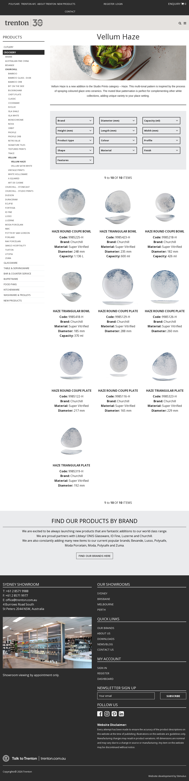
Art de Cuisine (15, 182)
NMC (7, 228)
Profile (12, 132)
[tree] (118, 141)
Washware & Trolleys (17, 295)
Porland (10, 237)
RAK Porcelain (13, 241)
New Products (66, 4)
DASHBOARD (105, 679)
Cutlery (8, 47)
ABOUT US (103, 633)
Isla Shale (13, 111)
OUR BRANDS (105, 628)
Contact (70, 11)
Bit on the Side (16, 86)
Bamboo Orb (15, 81)
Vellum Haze (18, 161)
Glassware (11, 262)
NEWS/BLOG (105, 644)
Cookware (14, 103)
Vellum (12, 157)
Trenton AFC (28, 4)
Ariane (8, 56)
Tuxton (9, 249)
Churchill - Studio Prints (19, 191)
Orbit (11, 128)
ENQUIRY (177, 4)
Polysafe (14, 4)
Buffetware (11, 279)
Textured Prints (17, 149)
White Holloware (18, 174)
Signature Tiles (16, 145)
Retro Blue (14, 140)
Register (109, 4)
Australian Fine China (17, 61)
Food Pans (10, 284)
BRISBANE (103, 599)
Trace (11, 153)
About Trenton (46, 4)
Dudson (9, 195)
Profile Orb (14, 136)
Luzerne (9, 220)
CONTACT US (105, 649)
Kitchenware (12, 289)
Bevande (9, 65)
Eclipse (9, 203)
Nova (11, 123)
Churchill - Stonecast (17, 186)
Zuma (8, 258)
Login (119, 4)
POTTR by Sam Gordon (17, 233)
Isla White (13, 115)
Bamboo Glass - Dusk (19, 77)
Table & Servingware (16, 268)
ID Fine (8, 212)
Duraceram (11, 199)
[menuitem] (14, 4)
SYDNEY (102, 593)
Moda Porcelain (14, 224)
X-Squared (13, 178)
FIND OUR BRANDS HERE (95, 556)
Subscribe (173, 696)
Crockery (10, 52)
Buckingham (15, 90)
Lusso (8, 216)
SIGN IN (102, 668)
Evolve (12, 107)
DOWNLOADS (105, 639)
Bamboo (12, 73)
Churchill (11, 69)
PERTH (101, 609)
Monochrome (15, 119)
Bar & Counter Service (17, 273)
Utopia (9, 254)
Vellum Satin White (21, 165)
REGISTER (103, 673)
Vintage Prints (16, 170)
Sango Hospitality (15, 245)
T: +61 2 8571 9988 (15, 591)
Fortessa (10, 207)
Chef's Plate (14, 94)
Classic (12, 98)
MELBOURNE (105, 604)
